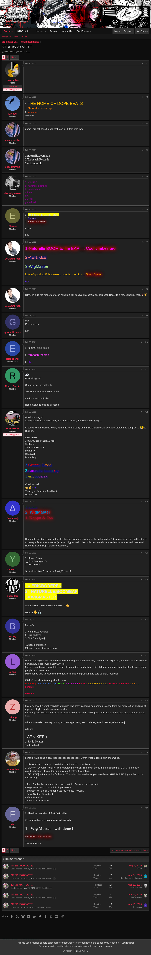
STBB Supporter (12, 90)
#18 (146, 701)
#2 (147, 97)
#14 (146, 553)
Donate (54, 31)
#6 (147, 209)
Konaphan (137, 907)
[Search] (142, 31)
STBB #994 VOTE (22, 884)
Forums (8, 31)
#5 (147, 177)
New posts (6, 36)
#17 (146, 655)
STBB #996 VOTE (22, 904)
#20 (146, 808)
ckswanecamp (136, 888)
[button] (32, 31)
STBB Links (23, 31)
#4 (147, 150)
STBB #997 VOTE (22, 894)
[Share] (143, 63)
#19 (146, 752)
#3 (147, 124)
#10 (146, 342)
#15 (146, 579)
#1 (147, 63)
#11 (146, 369)
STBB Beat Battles (43, 869)
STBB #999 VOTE (22, 865)
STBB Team (12, 86)
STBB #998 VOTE (22, 875)
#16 (146, 620)
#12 (146, 412)
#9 (147, 316)
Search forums (20, 36)
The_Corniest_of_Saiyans (131, 878)
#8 (147, 289)
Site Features (84, 31)
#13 (146, 502)
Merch (39, 31)
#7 (147, 242)
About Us (67, 31)
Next (13, 57)
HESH (139, 868)
